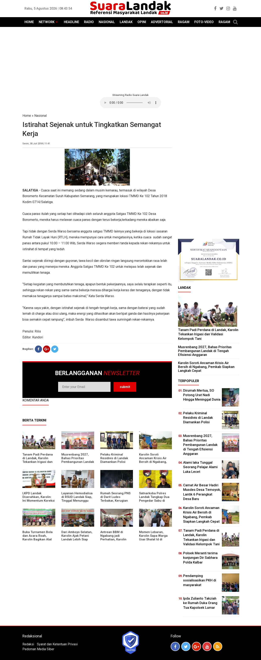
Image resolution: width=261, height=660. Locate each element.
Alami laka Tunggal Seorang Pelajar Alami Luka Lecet (200, 466)
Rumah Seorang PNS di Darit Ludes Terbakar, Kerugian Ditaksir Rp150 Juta (115, 498)
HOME (29, 22)
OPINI (141, 22)
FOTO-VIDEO (204, 22)
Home (26, 116)
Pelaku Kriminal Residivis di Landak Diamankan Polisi (114, 458)
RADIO (89, 22)
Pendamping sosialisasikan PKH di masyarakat (199, 580)
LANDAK (126, 22)
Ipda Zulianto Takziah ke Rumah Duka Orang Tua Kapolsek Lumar (200, 602)
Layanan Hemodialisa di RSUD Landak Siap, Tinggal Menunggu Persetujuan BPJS (77, 498)
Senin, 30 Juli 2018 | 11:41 (36, 143)
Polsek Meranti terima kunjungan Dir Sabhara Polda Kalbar (200, 557)
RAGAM (183, 22)
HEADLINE (71, 22)
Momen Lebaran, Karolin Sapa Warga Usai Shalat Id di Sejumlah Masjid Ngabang (153, 539)
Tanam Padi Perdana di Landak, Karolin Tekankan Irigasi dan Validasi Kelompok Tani (37, 462)
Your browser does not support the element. (130, 102)
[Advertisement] (130, 59)
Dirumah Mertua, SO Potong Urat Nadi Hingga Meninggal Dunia (201, 394)
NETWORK (46, 22)
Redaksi (28, 644)
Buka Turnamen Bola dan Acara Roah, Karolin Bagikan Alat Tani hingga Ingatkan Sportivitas (37, 539)
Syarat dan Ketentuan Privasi (57, 644)
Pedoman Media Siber (38, 649)
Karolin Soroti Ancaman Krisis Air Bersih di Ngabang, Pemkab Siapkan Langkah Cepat (153, 462)
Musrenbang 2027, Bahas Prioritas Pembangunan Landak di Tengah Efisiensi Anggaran (77, 462)
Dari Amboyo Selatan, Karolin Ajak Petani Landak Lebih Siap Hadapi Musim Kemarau (76, 539)
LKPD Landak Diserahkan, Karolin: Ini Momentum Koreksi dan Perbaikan (38, 498)
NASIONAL (107, 22)
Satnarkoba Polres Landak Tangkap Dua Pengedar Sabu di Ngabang (154, 498)
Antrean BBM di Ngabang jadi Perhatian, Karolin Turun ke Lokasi (113, 537)
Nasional (40, 116)
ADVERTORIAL (162, 22)
